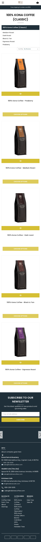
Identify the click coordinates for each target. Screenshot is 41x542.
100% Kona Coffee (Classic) (18, 502)
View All (29, 502)
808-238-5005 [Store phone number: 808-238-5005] (10, 487)
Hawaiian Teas (19, 527)
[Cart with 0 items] (37, 3)
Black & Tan (7, 38)
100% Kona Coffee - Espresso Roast (20, 369)
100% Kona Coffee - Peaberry (20, 101)
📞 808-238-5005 (7, 463)
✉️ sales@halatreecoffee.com (11, 465)
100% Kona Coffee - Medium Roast (20, 168)
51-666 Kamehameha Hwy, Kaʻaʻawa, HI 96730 (18, 481)
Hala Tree (30, 500)
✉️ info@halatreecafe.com (10, 484)
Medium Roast (8, 32)
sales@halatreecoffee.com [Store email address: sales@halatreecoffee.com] (15, 491)
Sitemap (4, 507)
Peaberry (6, 44)
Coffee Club (6, 500)
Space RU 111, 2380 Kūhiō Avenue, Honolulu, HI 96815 (19, 471)
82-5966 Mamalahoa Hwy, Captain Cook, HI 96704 (20, 460)
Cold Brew (17, 520)
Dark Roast (7, 35)
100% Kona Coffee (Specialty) (18, 509)
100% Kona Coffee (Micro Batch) (19, 515)
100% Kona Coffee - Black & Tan (20, 302)
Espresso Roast (9, 41)
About (3, 504)
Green (16, 524)
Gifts (16, 522)
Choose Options (20, 114)
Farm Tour (5, 502)
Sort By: (20, 49)
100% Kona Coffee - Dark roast (20, 235)
